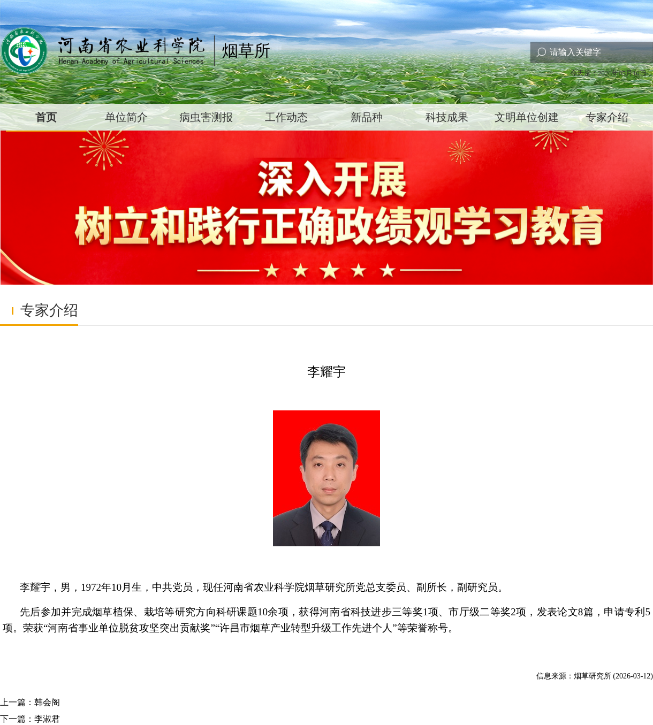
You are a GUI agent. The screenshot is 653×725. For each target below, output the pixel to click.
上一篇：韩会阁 (30, 702)
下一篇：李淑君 (30, 718)
